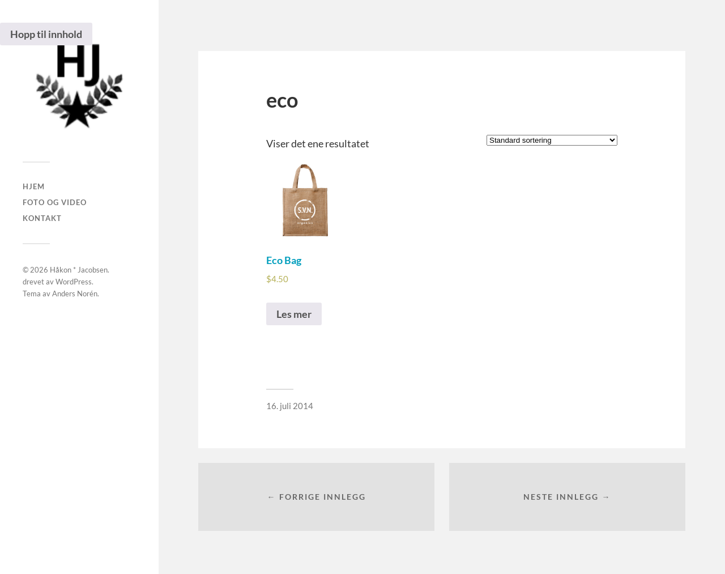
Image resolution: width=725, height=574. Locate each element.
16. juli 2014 (289, 406)
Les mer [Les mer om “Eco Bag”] (294, 314)
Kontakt (42, 218)
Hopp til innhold (46, 34)
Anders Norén (74, 293)
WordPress (74, 281)
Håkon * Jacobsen (79, 269)
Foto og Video (55, 202)
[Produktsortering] (552, 140)
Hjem (34, 186)
